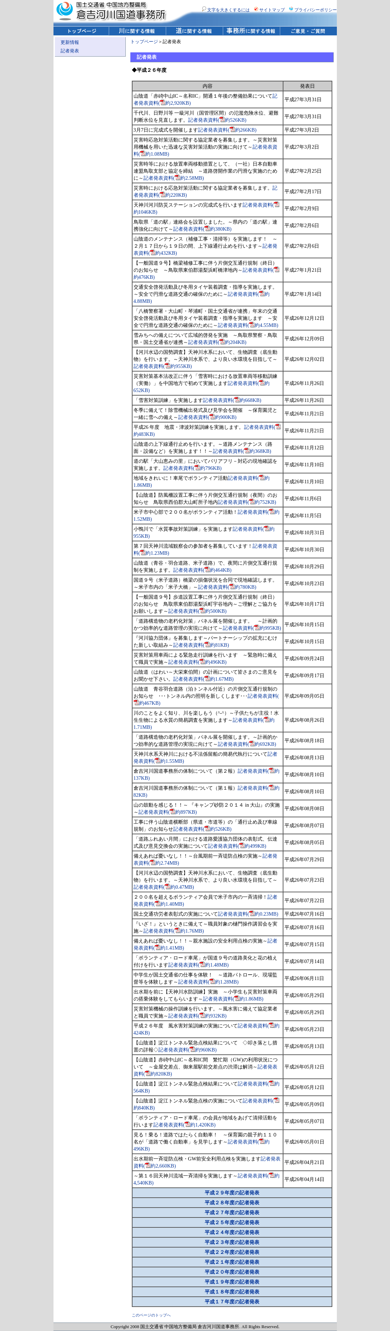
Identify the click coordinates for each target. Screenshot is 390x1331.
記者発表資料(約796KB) (192, 468)
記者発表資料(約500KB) (197, 611)
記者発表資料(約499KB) (237, 846)
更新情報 (70, 42)
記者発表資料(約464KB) (202, 570)
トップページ (144, 41)
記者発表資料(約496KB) (197, 662)
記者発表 (70, 50)
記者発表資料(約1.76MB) (173, 931)
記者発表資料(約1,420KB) (184, 1125)
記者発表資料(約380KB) (202, 229)
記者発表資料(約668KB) (232, 400)
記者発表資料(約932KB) (197, 1016)
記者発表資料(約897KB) (168, 812)
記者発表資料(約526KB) (217, 120)
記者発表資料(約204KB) (217, 342)
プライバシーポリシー (313, 9)
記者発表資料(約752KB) (247, 502)
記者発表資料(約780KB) (227, 587)
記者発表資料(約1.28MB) (208, 982)
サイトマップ (269, 9)
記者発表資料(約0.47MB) (164, 887)
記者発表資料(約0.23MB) (248, 914)
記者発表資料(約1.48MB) (198, 965)
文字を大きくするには (226, 9)
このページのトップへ (151, 1315)
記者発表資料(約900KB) (207, 417)
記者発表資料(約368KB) (242, 451)
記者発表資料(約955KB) (163, 366)
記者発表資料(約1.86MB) (233, 999)
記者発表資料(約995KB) (252, 628)
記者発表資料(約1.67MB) (203, 679)
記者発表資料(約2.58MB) (173, 178)
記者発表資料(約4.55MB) (248, 325)
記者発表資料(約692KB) (247, 744)
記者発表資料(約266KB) (227, 130)
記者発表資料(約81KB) (201, 645)
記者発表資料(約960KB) (187, 1050)
